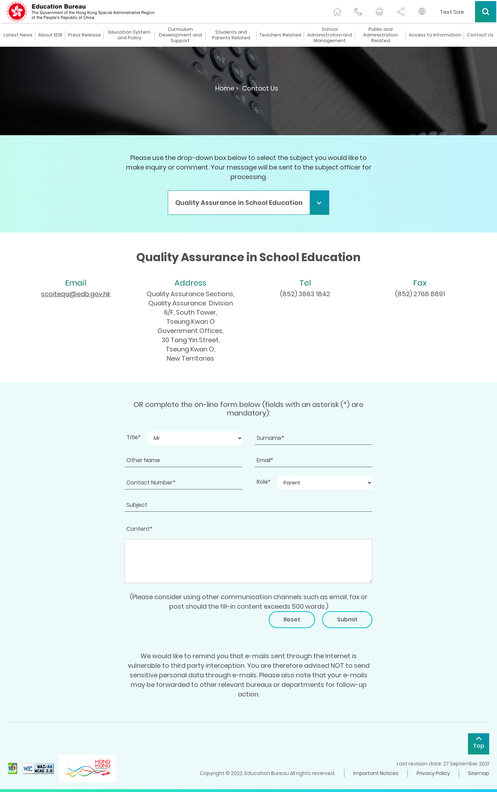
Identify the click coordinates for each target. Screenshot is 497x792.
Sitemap (478, 773)
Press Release (84, 35)
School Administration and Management (329, 35)
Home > (227, 88)
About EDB (50, 35)
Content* (139, 529)
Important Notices (376, 773)
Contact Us (480, 35)
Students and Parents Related (231, 35)
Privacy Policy (433, 773)
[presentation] (178, 625)
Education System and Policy (129, 35)
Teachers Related (280, 35)
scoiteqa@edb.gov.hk (75, 293)
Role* (264, 482)
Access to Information (435, 35)
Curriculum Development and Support (180, 35)
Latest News (18, 35)
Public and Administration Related (380, 35)
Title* (133, 437)
